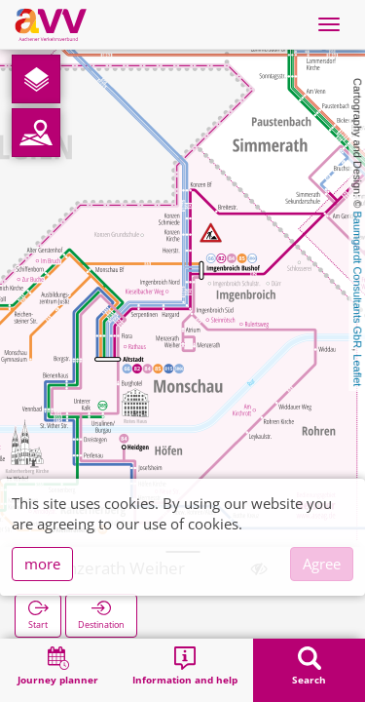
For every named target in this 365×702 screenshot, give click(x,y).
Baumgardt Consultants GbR (357, 280)
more (42, 563)
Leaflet (357, 370)
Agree (322, 563)
